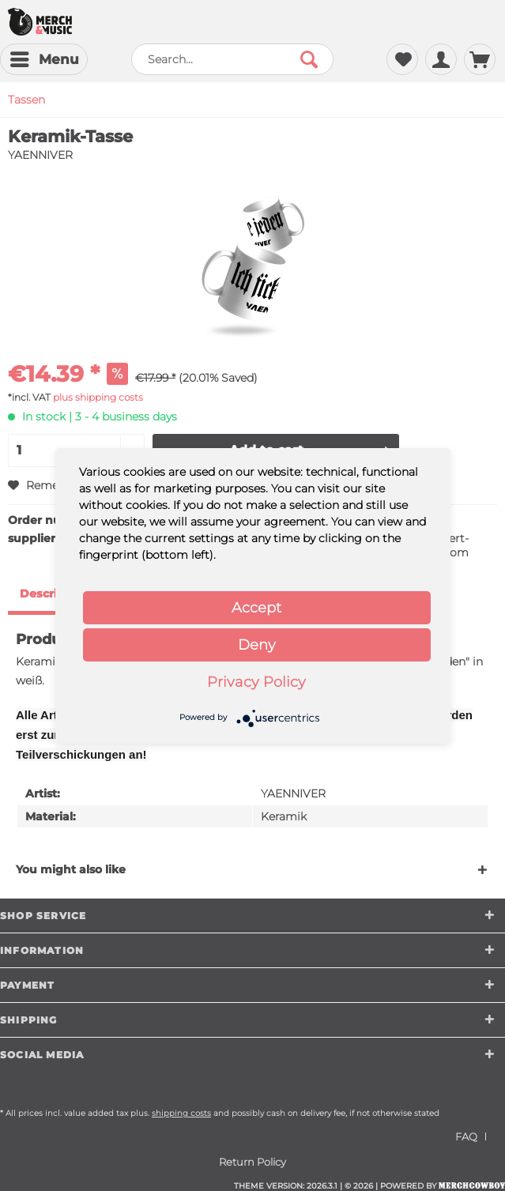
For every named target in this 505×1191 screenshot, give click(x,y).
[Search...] (232, 59)
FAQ (466, 1136)
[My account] (441, 59)
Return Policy (252, 1161)
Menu (44, 57)
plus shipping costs (98, 397)
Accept (256, 607)
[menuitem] (44, 59)
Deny (257, 645)
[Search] (309, 59)
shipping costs (181, 1113)
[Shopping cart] (480, 59)
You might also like (71, 869)
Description (54, 593)
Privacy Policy (256, 682)
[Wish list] (402, 59)
